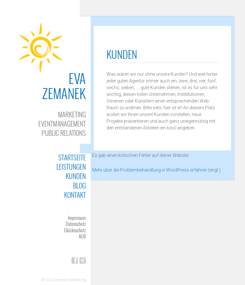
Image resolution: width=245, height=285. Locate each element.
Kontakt (75, 195)
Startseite (72, 157)
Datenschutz (76, 223)
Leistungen (71, 167)
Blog (79, 185)
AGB (82, 236)
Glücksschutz (75, 230)
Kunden (76, 176)
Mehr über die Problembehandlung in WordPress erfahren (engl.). (156, 170)
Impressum (77, 217)
